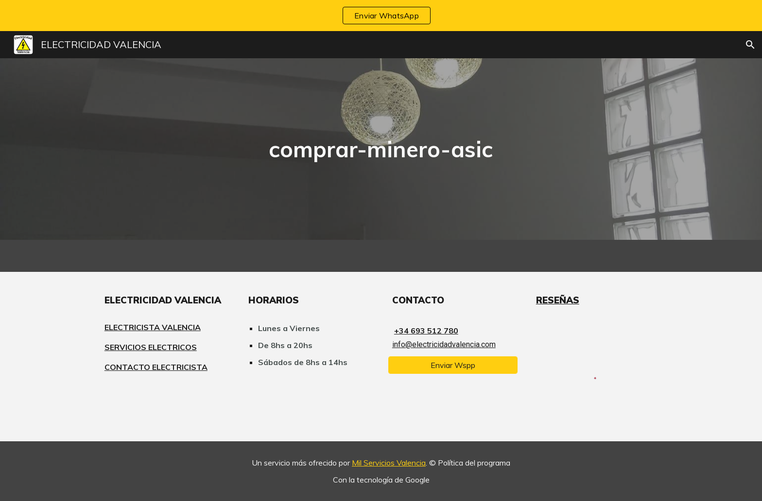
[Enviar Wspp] (453, 365)
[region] (381, 15)
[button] (750, 44)
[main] (381, 149)
